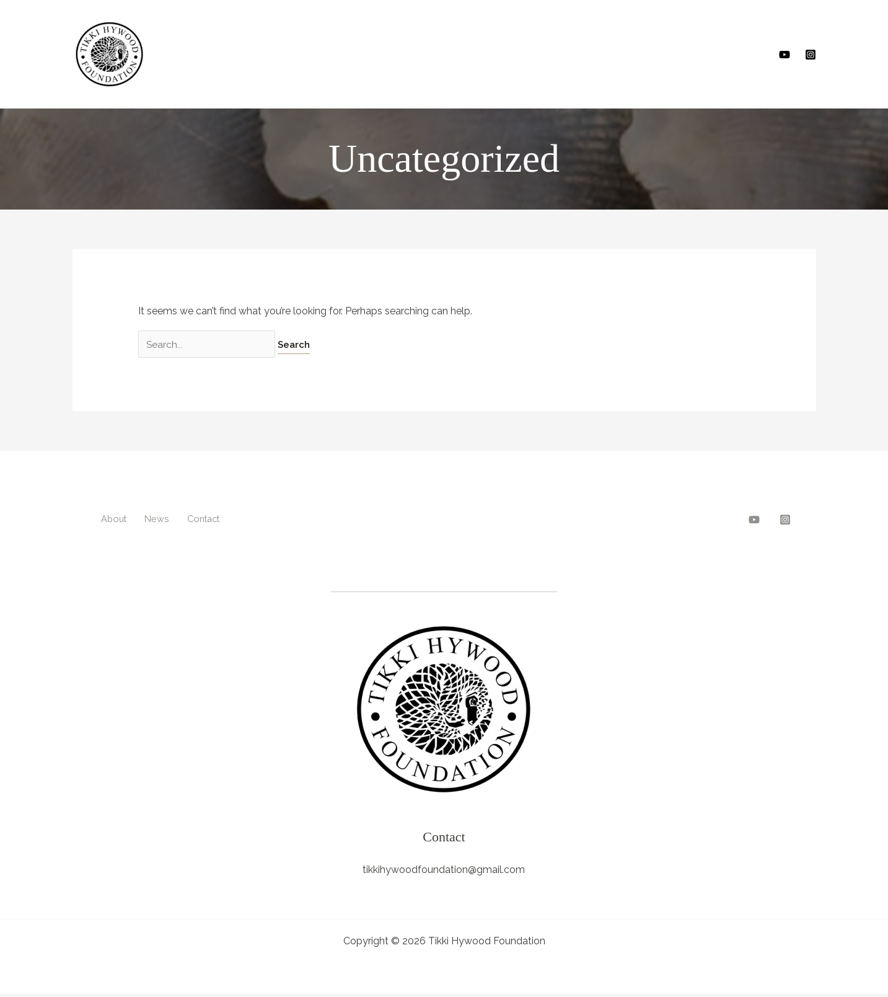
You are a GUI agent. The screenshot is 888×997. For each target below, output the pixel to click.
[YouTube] (784, 54)
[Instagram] (810, 54)
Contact (196, 518)
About (111, 518)
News (151, 518)
